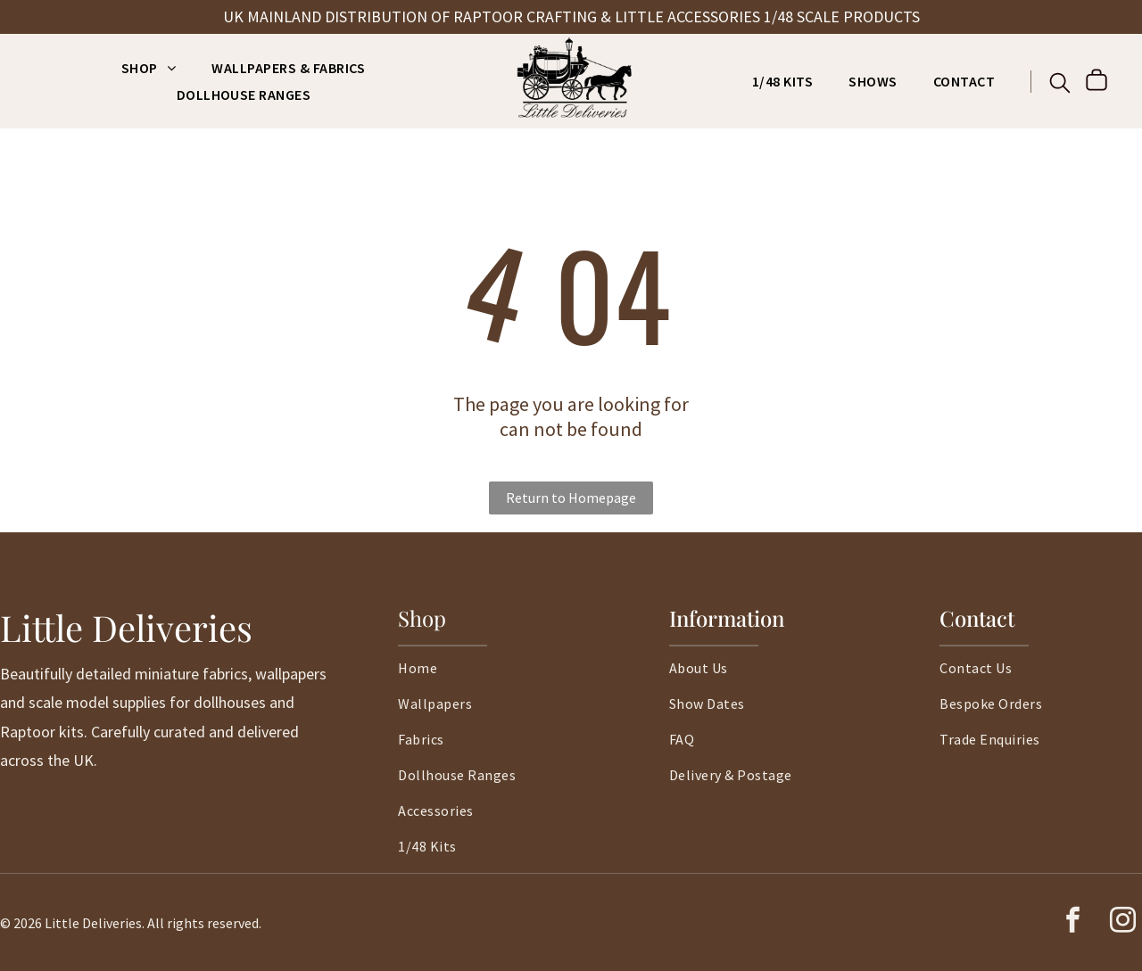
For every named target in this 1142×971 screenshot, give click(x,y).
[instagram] (1122, 922)
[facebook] (1072, 922)
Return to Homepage (571, 497)
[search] (1060, 84)
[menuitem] (148, 67)
